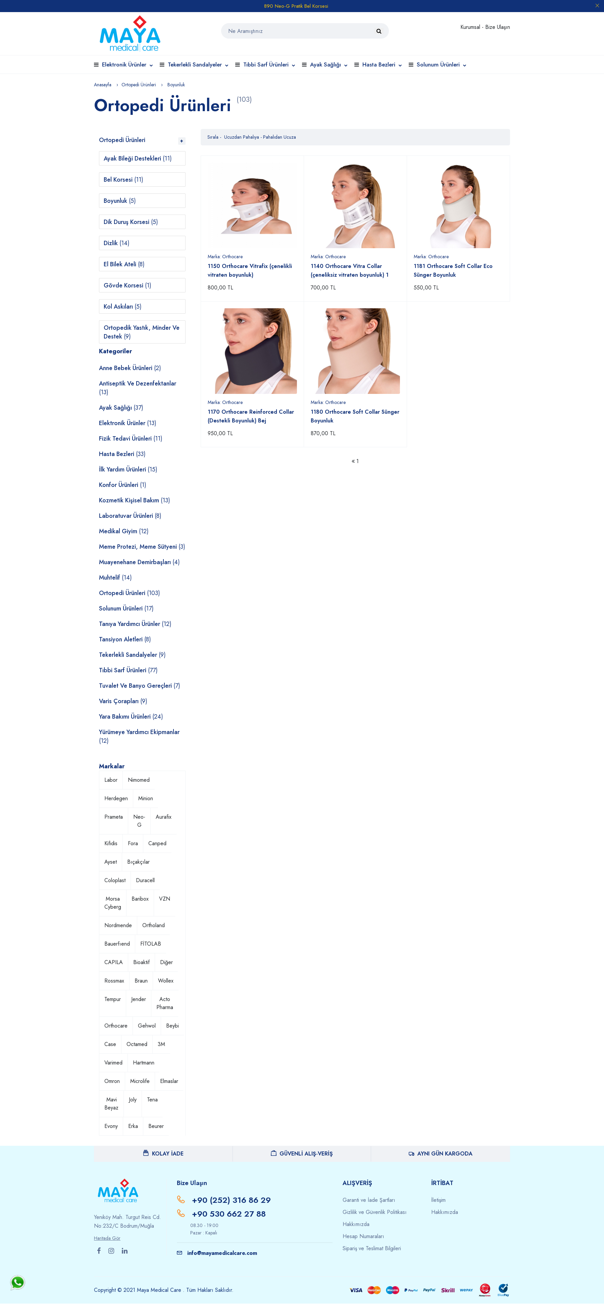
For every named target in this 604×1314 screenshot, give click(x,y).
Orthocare (116, 1026)
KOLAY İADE (163, 1154)
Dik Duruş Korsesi (131, 222)
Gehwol (147, 1026)
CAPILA (113, 962)
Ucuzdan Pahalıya (242, 137)
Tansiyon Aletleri (125, 639)
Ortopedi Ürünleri (138, 84)
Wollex (165, 981)
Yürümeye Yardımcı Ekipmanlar (139, 736)
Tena (152, 1099)
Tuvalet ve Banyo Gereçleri (139, 685)
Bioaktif (141, 962)
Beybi (172, 1026)
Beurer (156, 1126)
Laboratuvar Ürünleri (130, 515)
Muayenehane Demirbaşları (139, 562)
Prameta (113, 817)
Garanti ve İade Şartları (369, 1200)
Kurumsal (471, 27)
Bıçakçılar (138, 862)
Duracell (145, 880)
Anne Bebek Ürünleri (130, 368)
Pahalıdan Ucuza (279, 137)
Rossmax (114, 981)
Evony (111, 1126)
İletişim (438, 1200)
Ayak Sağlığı (329, 64)
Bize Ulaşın (497, 27)
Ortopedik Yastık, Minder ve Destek (142, 332)
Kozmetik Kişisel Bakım (134, 500)
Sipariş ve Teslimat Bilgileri (372, 1248)
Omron (112, 1081)
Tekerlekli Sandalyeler (198, 64)
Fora (133, 843)
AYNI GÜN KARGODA (440, 1154)
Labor (110, 780)
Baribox (140, 899)
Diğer (166, 962)
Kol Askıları (123, 306)
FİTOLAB (150, 944)
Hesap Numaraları (363, 1236)
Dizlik (117, 243)
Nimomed (139, 780)
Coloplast (114, 880)
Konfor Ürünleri (122, 485)
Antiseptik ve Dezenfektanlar (137, 388)
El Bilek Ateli (124, 264)
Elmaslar (169, 1081)
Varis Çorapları (123, 701)
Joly (133, 1099)
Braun (141, 981)
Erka (133, 1126)
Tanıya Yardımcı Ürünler (135, 624)
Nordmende (118, 925)
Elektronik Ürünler (127, 64)
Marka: (225, 256)
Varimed (113, 1063)
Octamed (137, 1044)
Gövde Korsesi (127, 285)
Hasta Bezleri (382, 64)
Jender (138, 999)
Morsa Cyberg (112, 903)
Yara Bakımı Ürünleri (131, 716)
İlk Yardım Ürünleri (128, 469)
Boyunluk (120, 200)
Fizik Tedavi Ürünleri (130, 438)
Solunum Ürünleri (441, 64)
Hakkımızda (356, 1224)
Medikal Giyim (124, 531)
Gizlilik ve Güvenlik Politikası (375, 1212)
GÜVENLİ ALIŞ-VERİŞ (302, 1154)
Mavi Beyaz (111, 1104)
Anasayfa (102, 84)
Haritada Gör (107, 1238)
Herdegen (116, 798)
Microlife (140, 1081)
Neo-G (139, 821)
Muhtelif (115, 577)
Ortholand (153, 925)
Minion (145, 798)
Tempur (112, 999)
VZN (164, 899)
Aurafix (163, 817)
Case (110, 1044)
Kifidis (110, 843)
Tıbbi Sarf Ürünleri (269, 64)
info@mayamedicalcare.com (217, 1253)
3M (161, 1044)
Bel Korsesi (123, 179)
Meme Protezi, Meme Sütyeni (142, 546)
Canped (157, 843)
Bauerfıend (117, 944)
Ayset (110, 862)
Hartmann (143, 1063)
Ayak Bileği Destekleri (138, 158)
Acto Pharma (164, 1003)
